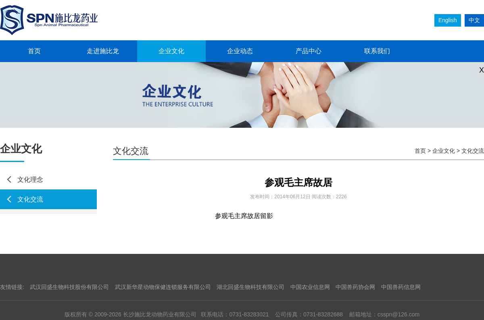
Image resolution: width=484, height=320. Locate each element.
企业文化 (171, 51)
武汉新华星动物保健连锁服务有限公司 (163, 287)
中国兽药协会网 (355, 287)
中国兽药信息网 (401, 287)
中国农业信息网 (310, 287)
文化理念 (30, 179)
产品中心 (308, 51)
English (447, 20)
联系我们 (377, 51)
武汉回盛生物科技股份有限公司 (69, 287)
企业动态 (240, 51)
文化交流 (30, 199)
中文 (474, 20)
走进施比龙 (103, 51)
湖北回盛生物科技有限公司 (250, 287)
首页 (34, 51)
